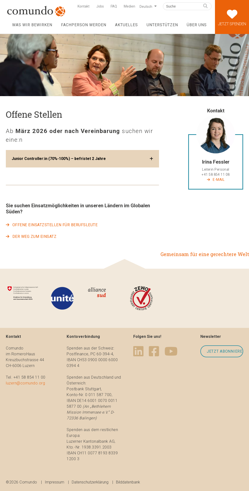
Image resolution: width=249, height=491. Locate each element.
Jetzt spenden (232, 13)
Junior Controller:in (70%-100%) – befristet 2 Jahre (59, 158)
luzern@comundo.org (25, 383)
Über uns (197, 25)
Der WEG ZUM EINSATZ (34, 236)
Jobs (100, 6)
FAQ (114, 6)
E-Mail (218, 180)
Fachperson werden (83, 25)
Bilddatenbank (128, 482)
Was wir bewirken (32, 25)
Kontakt (83, 6)
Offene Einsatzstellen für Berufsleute (55, 225)
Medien (129, 6)
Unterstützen (162, 25)
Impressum (54, 482)
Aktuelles (126, 25)
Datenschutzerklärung (90, 482)
